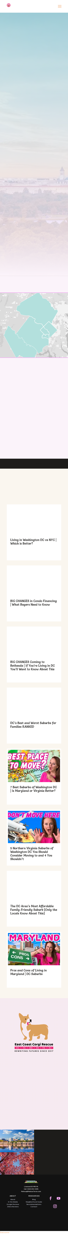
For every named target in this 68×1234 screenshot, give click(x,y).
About (12, 1199)
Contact (34, 1207)
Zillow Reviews (13, 1207)
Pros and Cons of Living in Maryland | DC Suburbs (28, 972)
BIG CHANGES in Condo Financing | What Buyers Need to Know (33, 602)
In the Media (13, 1202)
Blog (34, 1199)
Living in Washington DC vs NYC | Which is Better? (33, 541)
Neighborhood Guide (34, 1202)
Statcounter (4, 1232)
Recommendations (34, 1204)
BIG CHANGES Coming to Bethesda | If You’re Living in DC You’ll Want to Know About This (32, 665)
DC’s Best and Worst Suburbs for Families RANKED (33, 724)
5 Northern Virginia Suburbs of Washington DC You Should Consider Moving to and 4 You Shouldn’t (31, 853)
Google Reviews (13, 1204)
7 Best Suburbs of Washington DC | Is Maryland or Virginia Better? (33, 789)
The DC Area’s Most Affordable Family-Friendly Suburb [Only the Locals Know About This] (33, 909)
